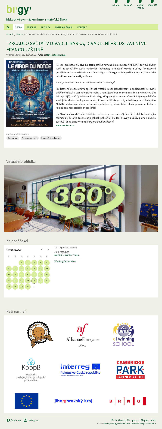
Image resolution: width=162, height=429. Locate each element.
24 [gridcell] (34, 280)
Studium (31, 27)
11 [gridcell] (40, 268)
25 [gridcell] (40, 280)
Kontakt (82, 27)
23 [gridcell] (28, 280)
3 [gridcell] (34, 262)
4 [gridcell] (40, 262)
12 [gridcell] (47, 268)
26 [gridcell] (47, 280)
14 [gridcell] (15, 274)
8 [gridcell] (21, 268)
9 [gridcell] (27, 268)
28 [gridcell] (15, 286)
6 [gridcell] (8, 268)
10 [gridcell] (34, 268)
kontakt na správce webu (144, 423)
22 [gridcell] (21, 280)
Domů (9, 34)
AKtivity (45, 27)
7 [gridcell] (15, 268)
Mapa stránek (148, 420)
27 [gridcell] (9, 286)
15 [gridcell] (21, 274)
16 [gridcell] (28, 274)
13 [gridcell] (9, 274)
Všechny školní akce (65, 261)
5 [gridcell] (46, 262)
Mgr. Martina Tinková (55, 54)
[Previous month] (42, 249)
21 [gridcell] (15, 280)
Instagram (31, 420)
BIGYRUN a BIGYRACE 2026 (66, 255)
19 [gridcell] (47, 274)
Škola (18, 27)
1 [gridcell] (21, 262)
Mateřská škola (63, 27)
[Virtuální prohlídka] (81, 198)
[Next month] (48, 249)
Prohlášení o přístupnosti (125, 420)
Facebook (13, 420)
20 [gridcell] (9, 280)
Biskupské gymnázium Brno (117, 423)
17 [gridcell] (34, 274)
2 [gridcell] (27, 262)
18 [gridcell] (40, 274)
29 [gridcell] (21, 286)
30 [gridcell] (28, 286)
